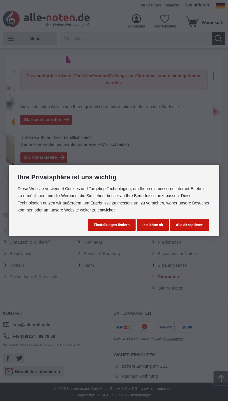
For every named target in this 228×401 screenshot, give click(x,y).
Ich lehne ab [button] (153, 225)
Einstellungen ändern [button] (112, 225)
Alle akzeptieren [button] (189, 225)
